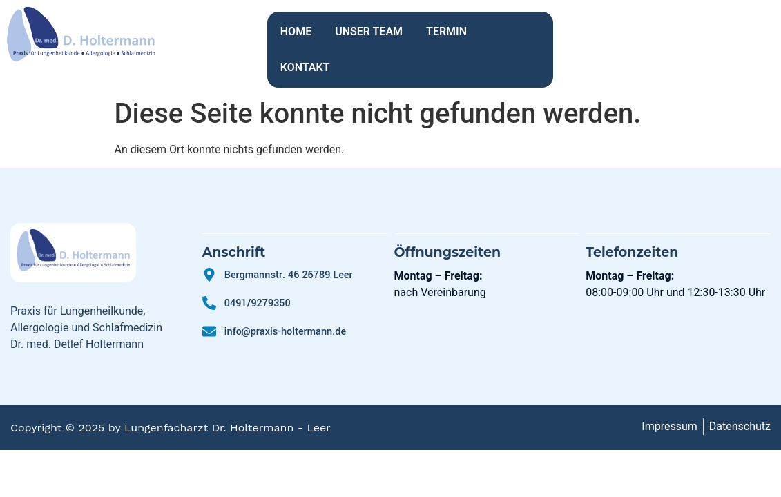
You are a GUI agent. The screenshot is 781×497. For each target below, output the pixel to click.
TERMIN (446, 31)
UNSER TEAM (369, 31)
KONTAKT (515, 31)
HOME (295, 31)
